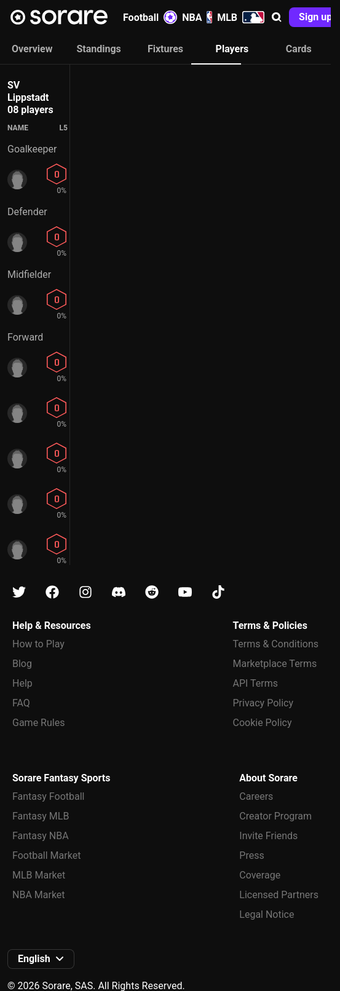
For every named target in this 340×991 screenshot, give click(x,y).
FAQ (21, 703)
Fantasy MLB (40, 816)
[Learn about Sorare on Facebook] (52, 592)
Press (251, 855)
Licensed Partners (278, 895)
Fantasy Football (48, 796)
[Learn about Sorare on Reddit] (152, 592)
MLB (240, 17)
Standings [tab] (98, 49)
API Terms (256, 683)
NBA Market (38, 895)
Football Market (46, 855)
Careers (256, 796)
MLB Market (38, 875)
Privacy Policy (263, 703)
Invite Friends (268, 836)
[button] (276, 17)
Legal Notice (266, 914)
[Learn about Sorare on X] (19, 592)
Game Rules (38, 722)
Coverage (259, 875)
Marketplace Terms (275, 663)
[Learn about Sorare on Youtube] (185, 592)
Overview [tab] (32, 49)
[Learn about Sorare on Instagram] (85, 592)
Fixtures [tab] (165, 49)
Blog (22, 663)
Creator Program (275, 816)
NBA (197, 17)
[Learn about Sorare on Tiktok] (218, 592)
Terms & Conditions (276, 644)
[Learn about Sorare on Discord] (118, 592)
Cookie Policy (262, 722)
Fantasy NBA (40, 836)
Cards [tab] (299, 49)
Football (150, 17)
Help (22, 683)
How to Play (38, 644)
